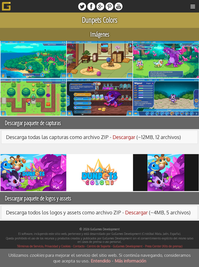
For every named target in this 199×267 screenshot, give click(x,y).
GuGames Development (127, 246)
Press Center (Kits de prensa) (163, 246)
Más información (130, 261)
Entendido (101, 261)
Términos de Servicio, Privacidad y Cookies (44, 246)
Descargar (124, 137)
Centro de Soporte (98, 246)
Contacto (78, 246)
